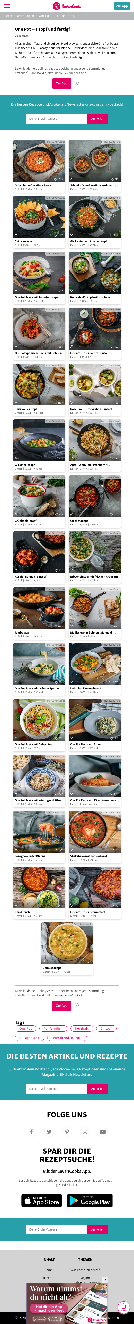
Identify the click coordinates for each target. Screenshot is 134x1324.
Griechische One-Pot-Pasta (33, 185)
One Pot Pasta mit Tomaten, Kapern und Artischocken (38, 297)
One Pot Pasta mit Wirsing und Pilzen (38, 800)
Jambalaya (22, 632)
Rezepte (48, 1278)
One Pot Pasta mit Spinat (86, 744)
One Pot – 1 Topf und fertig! (57, 16)
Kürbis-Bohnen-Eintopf (30, 576)
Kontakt (113, 1318)
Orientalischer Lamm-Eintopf (89, 353)
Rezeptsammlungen (20, 16)
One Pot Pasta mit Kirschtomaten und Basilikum (94, 800)
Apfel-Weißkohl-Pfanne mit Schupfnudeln (89, 465)
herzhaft (82, 1028)
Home (48, 1270)
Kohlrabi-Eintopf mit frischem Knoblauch (90, 297)
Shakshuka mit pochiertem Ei (89, 856)
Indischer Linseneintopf (85, 688)
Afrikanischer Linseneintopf (88, 241)
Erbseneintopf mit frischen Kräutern (94, 576)
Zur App (122, 6)
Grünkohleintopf (25, 521)
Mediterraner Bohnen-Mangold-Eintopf (92, 633)
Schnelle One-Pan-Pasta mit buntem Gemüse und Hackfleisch (94, 186)
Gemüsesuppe (52, 968)
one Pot (25, 1028)
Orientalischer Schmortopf (87, 912)
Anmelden (97, 118)
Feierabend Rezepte (67, 1038)
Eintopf (106, 1028)
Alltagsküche (29, 1038)
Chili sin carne (24, 241)
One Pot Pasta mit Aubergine (33, 744)
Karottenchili (23, 912)
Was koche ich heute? (85, 1270)
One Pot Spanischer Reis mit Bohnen (38, 353)
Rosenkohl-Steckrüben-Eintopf (91, 409)
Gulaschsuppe (79, 521)
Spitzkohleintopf (26, 409)
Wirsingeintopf (25, 465)
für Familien (53, 1028)
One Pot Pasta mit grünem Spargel (37, 688)
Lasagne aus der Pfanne (30, 856)
